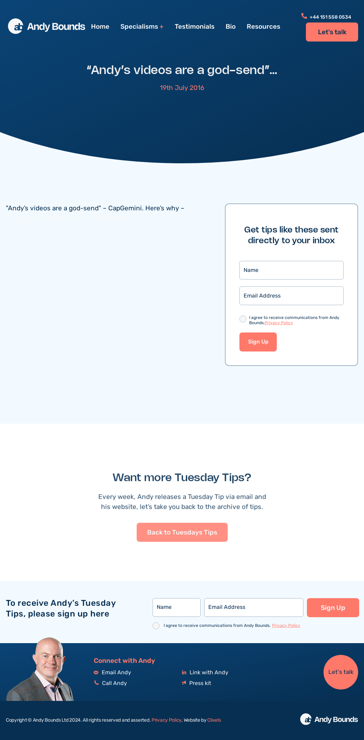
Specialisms (139, 27)
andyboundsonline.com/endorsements (66, 218)
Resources (263, 26)
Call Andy (110, 683)
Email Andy (112, 672)
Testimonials (195, 26)
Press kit (196, 683)
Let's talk (332, 32)
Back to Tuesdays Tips (182, 557)
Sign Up (258, 342)
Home (100, 26)
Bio (231, 26)
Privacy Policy (279, 323)
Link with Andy (205, 672)
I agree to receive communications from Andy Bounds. (294, 321)
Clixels (214, 720)
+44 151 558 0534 (326, 17)
